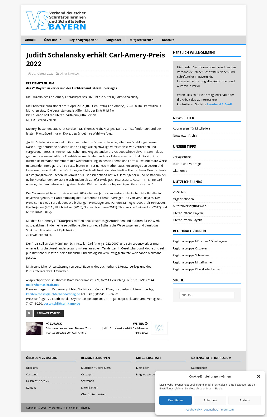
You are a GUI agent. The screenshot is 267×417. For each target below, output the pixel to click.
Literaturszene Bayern (188, 213)
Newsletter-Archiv (185, 135)
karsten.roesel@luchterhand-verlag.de (53, 294)
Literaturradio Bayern (187, 220)
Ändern (244, 400)
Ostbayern (87, 374)
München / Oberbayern (96, 368)
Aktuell (30, 40)
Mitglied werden (142, 40)
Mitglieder (113, 40)
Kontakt (168, 40)
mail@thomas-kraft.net (42, 285)
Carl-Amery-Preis (48, 313)
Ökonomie (180, 171)
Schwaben (87, 381)
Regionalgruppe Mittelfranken (193, 262)
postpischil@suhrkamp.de (62, 303)
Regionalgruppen (81, 40)
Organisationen (183, 199)
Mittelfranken (89, 387)
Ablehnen (210, 400)
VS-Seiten (179, 192)
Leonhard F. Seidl (219, 104)
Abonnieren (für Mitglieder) (191, 128)
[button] (259, 376)
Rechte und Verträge (187, 164)
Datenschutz (211, 409)
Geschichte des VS (37, 381)
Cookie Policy (194, 409)
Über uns (50, 40)
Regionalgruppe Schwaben (191, 255)
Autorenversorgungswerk (190, 206)
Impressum (227, 409)
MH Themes (83, 407)
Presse (74, 73)
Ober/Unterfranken (93, 394)
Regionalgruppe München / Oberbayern (200, 241)
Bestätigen (175, 400)
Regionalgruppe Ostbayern (191, 248)
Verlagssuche (182, 157)
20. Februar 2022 (42, 73)
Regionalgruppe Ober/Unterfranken (197, 269)
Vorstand (32, 374)
